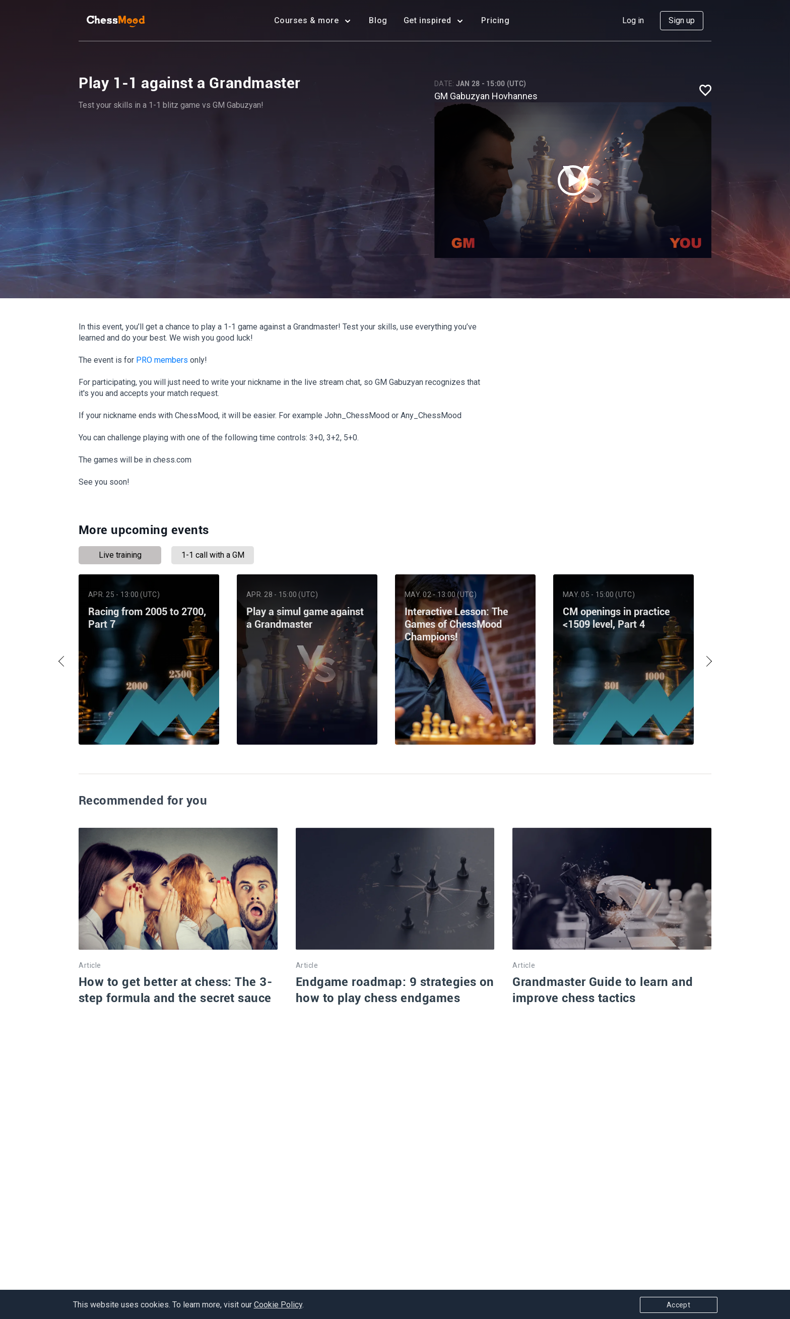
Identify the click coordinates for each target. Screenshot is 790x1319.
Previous (63, 661)
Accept (678, 1305)
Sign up (682, 20)
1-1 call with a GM (212, 555)
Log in (633, 20)
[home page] (116, 21)
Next (706, 661)
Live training (120, 555)
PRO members (162, 360)
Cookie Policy (278, 1304)
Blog (378, 20)
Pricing (495, 20)
